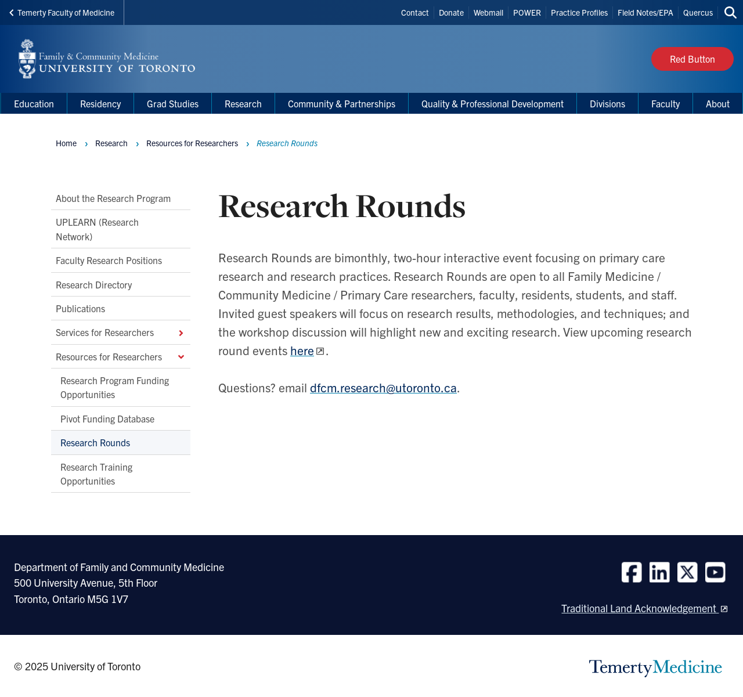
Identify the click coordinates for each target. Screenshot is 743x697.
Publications (80, 308)
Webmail (488, 12)
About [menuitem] (718, 103)
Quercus (698, 12)
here (302, 349)
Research (111, 143)
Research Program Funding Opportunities (114, 387)
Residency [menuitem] (100, 103)
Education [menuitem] (34, 103)
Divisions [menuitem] (607, 103)
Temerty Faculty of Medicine (61, 12)
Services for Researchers (121, 332)
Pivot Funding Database (107, 418)
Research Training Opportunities (96, 473)
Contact (415, 12)
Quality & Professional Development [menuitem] (492, 103)
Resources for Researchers (121, 356)
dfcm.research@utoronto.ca (383, 387)
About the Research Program (113, 198)
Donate (451, 12)
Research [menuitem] (243, 103)
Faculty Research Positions (109, 260)
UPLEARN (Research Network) (97, 229)
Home (66, 143)
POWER (527, 12)
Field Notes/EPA (645, 12)
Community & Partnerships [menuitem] (341, 103)
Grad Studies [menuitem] (173, 103)
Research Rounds (95, 443)
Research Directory (94, 284)
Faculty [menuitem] (665, 103)
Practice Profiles (579, 12)
